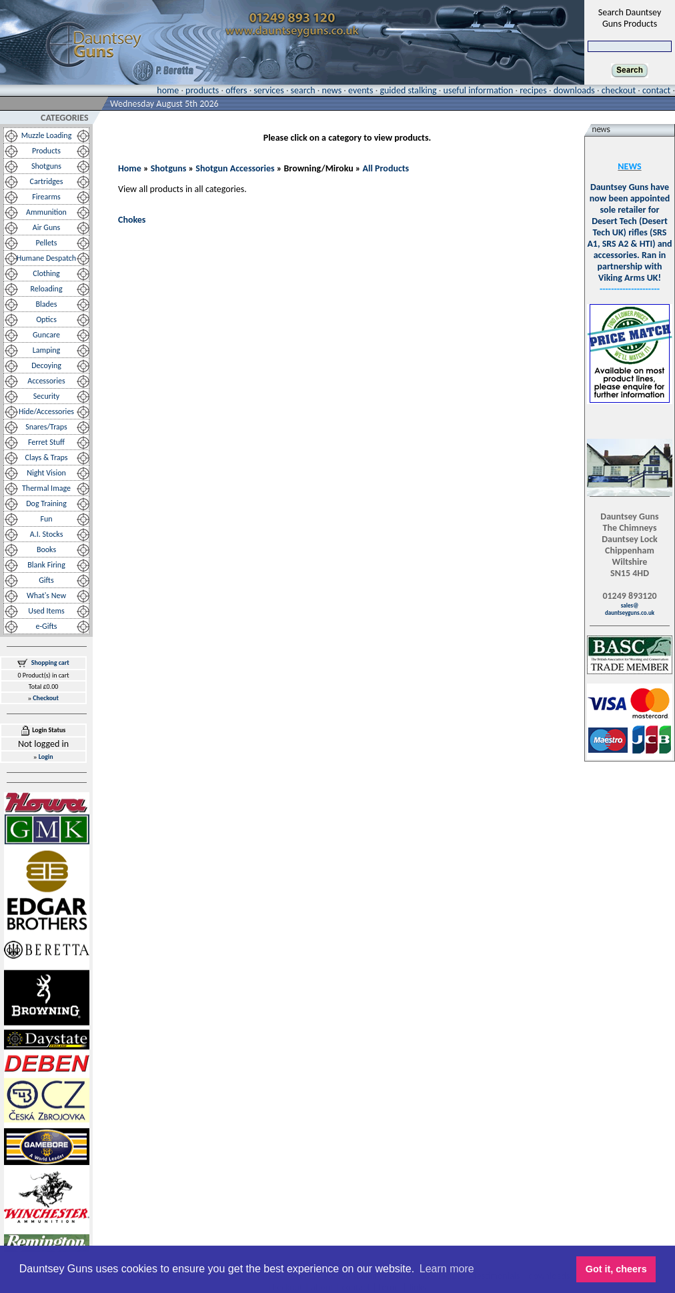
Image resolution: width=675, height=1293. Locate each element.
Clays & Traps (46, 457)
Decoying (46, 365)
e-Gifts (46, 626)
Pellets (46, 242)
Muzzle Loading (46, 135)
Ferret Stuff (46, 442)
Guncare (46, 334)
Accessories (46, 380)
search (303, 90)
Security (46, 396)
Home (129, 168)
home (168, 90)
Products (46, 150)
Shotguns (46, 166)
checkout (619, 90)
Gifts (46, 580)
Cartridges (46, 181)
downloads (574, 90)
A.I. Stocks (46, 534)
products (202, 90)
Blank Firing (46, 564)
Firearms (46, 196)
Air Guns (46, 227)
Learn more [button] (447, 1268)
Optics (46, 319)
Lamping (46, 350)
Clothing (46, 273)
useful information (479, 90)
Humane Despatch (46, 258)
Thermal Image (46, 488)
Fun (46, 518)
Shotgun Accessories (234, 168)
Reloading (46, 288)
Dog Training (46, 503)
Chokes (131, 219)
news (332, 90)
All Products (386, 168)
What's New (46, 595)
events (360, 90)
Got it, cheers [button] (616, 1269)
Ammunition (46, 212)
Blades (46, 304)
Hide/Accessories (46, 411)
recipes (533, 90)
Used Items (46, 610)
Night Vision (46, 472)
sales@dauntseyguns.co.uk (629, 608)
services (268, 90)
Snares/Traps (46, 426)
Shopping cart (50, 662)
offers (236, 90)
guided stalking (408, 90)
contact (656, 90)
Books (46, 549)
